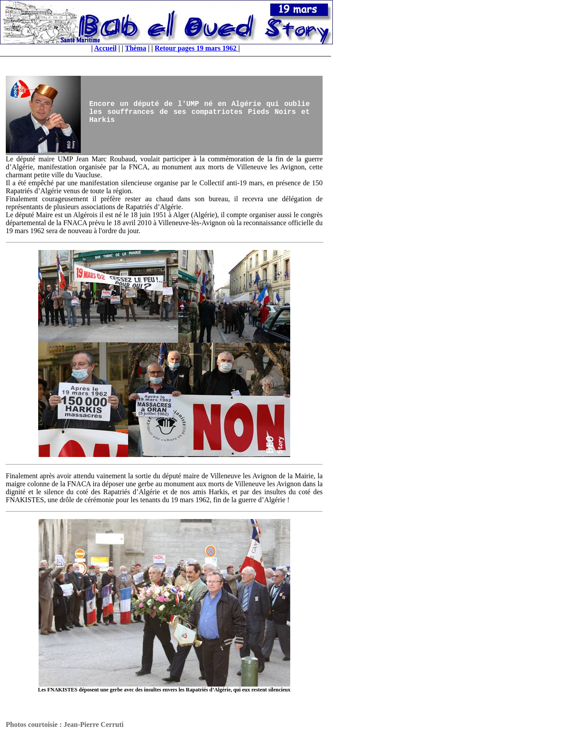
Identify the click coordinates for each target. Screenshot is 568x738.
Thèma (135, 48)
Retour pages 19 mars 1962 (197, 48)
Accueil (105, 48)
